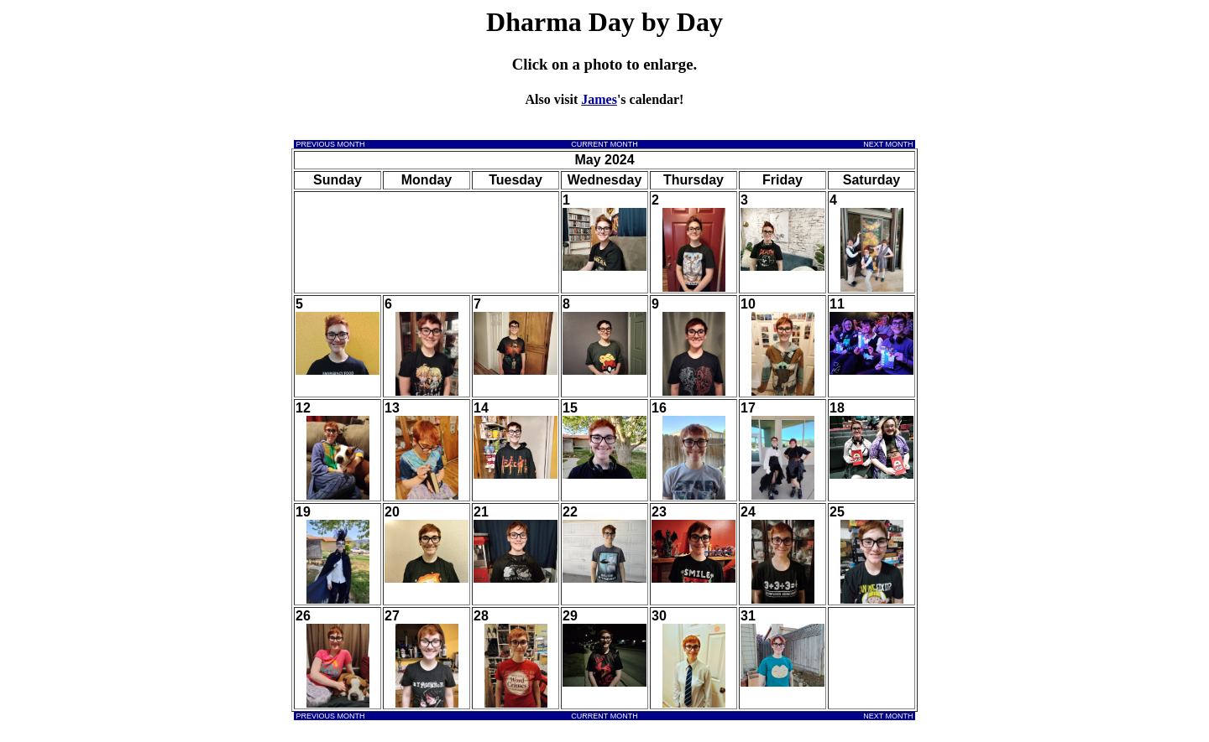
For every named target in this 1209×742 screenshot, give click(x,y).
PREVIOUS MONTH (329, 144)
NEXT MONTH (889, 144)
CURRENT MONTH (604, 144)
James (599, 99)
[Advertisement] (364, 65)
